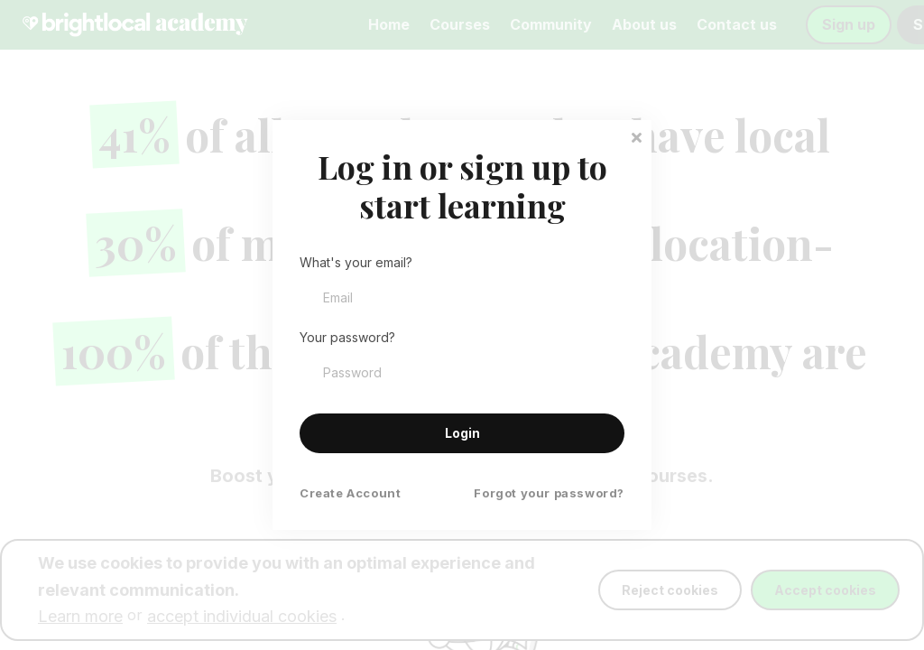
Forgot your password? (549, 494)
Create (350, 494)
